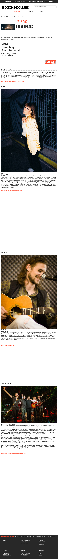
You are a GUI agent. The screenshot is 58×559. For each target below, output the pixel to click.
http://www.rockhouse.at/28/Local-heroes (12, 81)
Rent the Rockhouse (20, 1)
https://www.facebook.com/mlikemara (11, 190)
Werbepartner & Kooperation (37, 1)
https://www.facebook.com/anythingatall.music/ (14, 453)
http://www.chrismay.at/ (7, 345)
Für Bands (8, 1)
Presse (51, 1)
